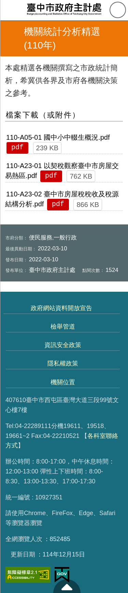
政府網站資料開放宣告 (61, 308)
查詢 (117, 9)
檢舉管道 (63, 326)
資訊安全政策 (62, 345)
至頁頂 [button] (67, 586)
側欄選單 (10, 10)
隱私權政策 (62, 363)
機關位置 (63, 382)
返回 (11, 38)
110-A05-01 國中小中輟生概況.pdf (58, 137)
